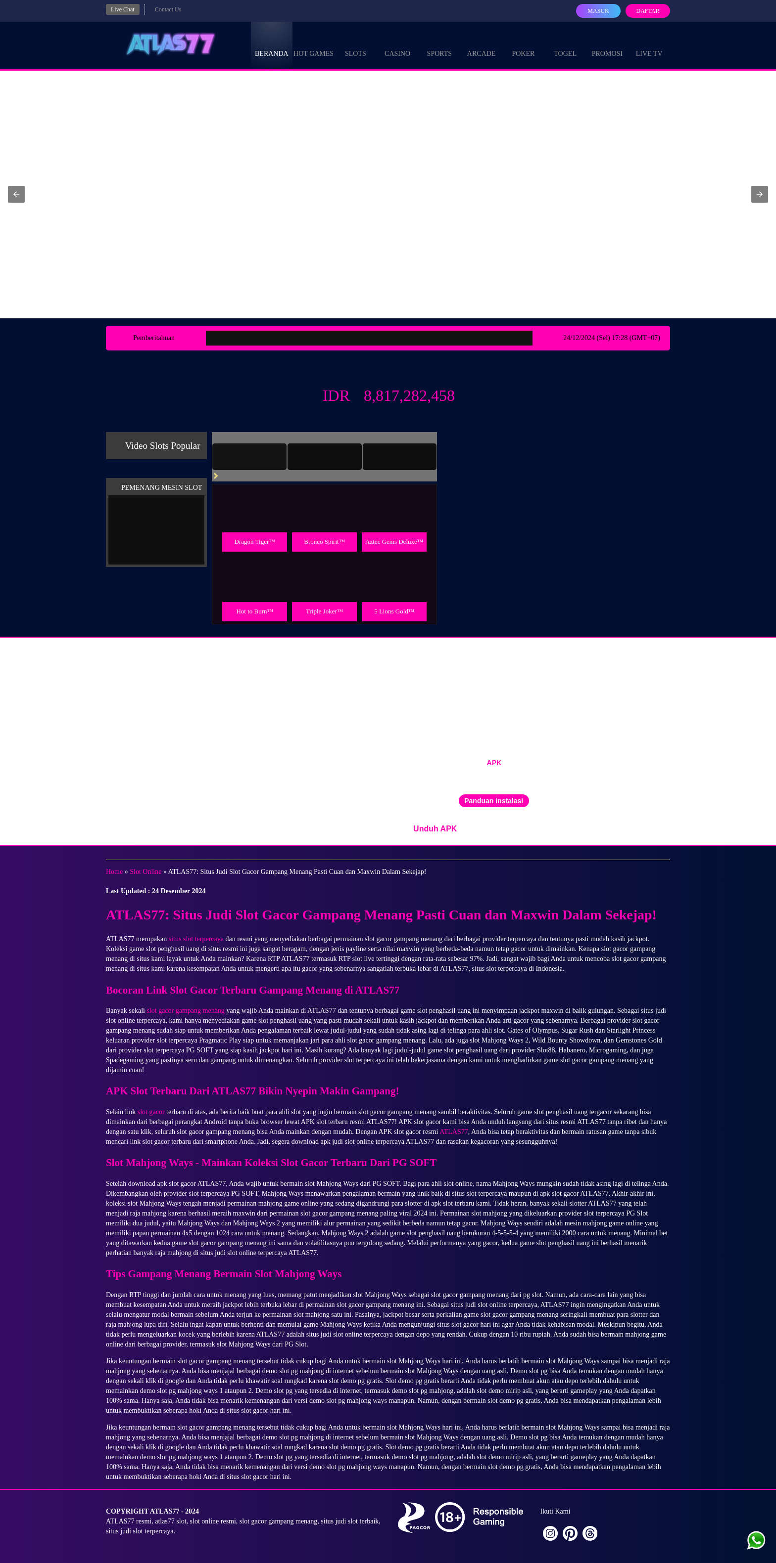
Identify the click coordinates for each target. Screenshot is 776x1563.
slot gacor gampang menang (185, 1010)
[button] (16, 194)
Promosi (607, 44)
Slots (355, 44)
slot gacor (151, 1112)
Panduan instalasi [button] (493, 801)
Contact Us (168, 9)
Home (114, 871)
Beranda (272, 44)
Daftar (647, 10)
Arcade (481, 44)
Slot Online (145, 871)
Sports (439, 44)
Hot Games (313, 44)
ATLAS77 (453, 1131)
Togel (565, 44)
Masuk (598, 10)
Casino (397, 44)
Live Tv (649, 44)
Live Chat (123, 9)
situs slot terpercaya (196, 939)
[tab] (249, 456)
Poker (523, 44)
